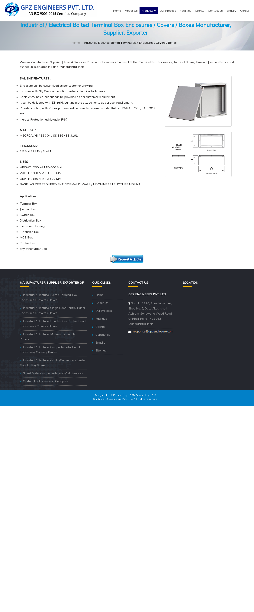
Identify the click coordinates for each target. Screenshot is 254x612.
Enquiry (231, 10)
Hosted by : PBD (126, 395)
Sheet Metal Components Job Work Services (53, 373)
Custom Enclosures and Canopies (45, 381)
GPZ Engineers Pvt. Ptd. (118, 398)
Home (117, 10)
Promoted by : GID (146, 395)
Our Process (168, 10)
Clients (199, 10)
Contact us (215, 10)
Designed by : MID (105, 395)
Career (244, 10)
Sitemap (101, 350)
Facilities (185, 10)
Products (148, 10)
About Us (131, 10)
